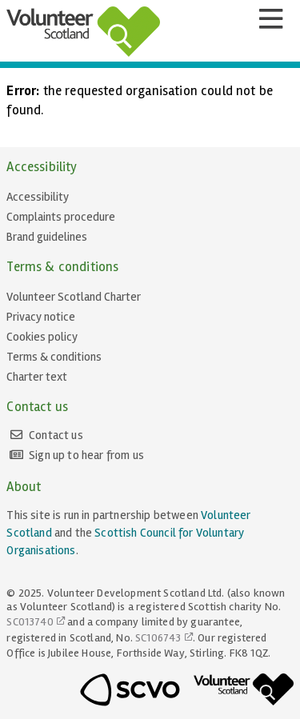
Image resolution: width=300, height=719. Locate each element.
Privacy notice (40, 317)
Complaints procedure (60, 217)
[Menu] (270, 19)
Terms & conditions (54, 357)
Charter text (36, 376)
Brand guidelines (46, 237)
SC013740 (29, 622)
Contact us (56, 435)
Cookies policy (42, 337)
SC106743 (158, 638)
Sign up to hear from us (86, 455)
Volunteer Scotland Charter (73, 297)
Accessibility (37, 197)
